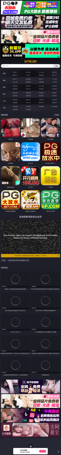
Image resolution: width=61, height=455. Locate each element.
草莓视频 (41, 106)
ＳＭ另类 (54, 82)
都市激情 (15, 99)
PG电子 (15, 72)
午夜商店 (28, 106)
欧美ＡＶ (41, 79)
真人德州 (28, 72)
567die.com (30, 61)
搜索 (56, 66)
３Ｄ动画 (54, 79)
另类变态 (54, 89)
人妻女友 (41, 99)
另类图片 (54, 96)
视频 (4, 80)
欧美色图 (41, 93)
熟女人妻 (15, 82)
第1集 (3, 260)
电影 (4, 87)
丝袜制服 (28, 82)
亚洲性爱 (15, 86)
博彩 (4, 73)
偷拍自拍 (28, 86)
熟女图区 (41, 96)
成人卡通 (41, 86)
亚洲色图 (28, 93)
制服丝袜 (15, 89)
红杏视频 (15, 109)
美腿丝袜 (15, 96)
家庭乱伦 (28, 99)
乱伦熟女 (41, 89)
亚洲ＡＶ (15, 79)
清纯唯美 (28, 96)
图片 (4, 94)
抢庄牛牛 (54, 75)
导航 (4, 108)
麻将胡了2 (15, 75)
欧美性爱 (54, 86)
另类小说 (28, 102)
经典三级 (28, 89)
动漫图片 (54, 93)
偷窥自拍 (15, 93)
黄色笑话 (41, 102)
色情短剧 (28, 109)
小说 (4, 101)
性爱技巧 (54, 102)
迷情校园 (15, 102)
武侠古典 (54, 99)
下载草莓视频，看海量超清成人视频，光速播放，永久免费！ (36, 256)
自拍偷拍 (28, 79)
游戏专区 (54, 72)
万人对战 (41, 72)
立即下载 (42, 451)
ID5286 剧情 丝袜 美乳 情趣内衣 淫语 (19, 260)
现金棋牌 (41, 75)
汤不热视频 (54, 106)
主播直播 (41, 82)
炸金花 (28, 75)
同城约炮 (15, 106)
